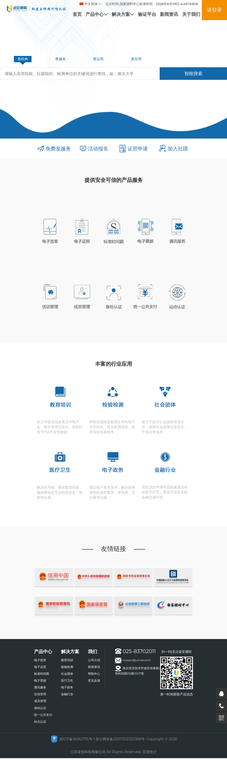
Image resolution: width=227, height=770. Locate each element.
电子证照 (40, 667)
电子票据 (40, 680)
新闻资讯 (169, 14)
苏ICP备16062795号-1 (77, 739)
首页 (77, 14)
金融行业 (67, 694)
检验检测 (67, 667)
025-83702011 (135, 651)
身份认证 (40, 708)
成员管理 (40, 701)
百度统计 (150, 752)
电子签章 (40, 660)
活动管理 (40, 694)
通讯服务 (40, 687)
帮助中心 (94, 674)
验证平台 (147, 14)
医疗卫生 (67, 680)
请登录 (214, 10)
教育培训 (67, 660)
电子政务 (67, 687)
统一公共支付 (43, 715)
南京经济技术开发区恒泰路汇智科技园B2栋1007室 (138, 670)
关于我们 (191, 14)
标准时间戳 (41, 674)
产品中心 (97, 14)
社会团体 (67, 674)
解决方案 (123, 14)
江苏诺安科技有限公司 (88, 752)
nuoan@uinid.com (133, 660)
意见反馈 (94, 680)
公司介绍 (94, 660)
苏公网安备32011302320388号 (120, 739)
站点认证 (40, 721)
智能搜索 (193, 73)
